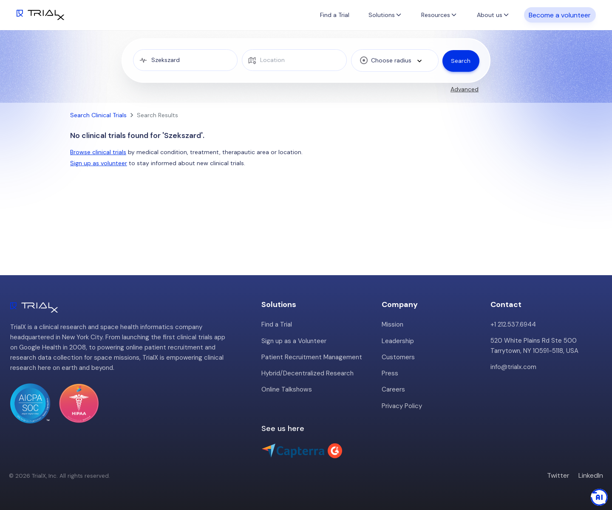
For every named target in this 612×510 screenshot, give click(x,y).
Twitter (558, 474)
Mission (392, 324)
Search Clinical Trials (98, 115)
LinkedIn (590, 474)
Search (460, 60)
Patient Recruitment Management (311, 356)
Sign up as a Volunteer (293, 340)
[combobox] (393, 60)
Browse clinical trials (98, 152)
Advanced (464, 89)
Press (390, 373)
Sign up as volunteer (98, 163)
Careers (393, 389)
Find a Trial (334, 15)
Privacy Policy (402, 405)
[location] (293, 60)
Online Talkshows (286, 389)
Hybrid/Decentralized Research (307, 373)
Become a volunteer (560, 14)
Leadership (398, 340)
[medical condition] (185, 60)
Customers (398, 356)
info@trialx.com (513, 367)
